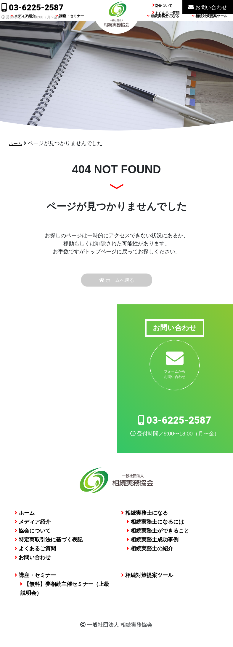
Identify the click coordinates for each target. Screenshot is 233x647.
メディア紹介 (23, 26)
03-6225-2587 (32, 7)
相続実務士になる (163, 26)
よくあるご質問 (167, 13)
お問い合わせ (207, 7)
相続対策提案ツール (209, 26)
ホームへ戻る (117, 282)
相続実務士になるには (155, 525)
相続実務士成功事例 (153, 543)
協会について (33, 534)
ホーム (17, 143)
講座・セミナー (70, 26)
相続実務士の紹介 (150, 552)
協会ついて (163, 6)
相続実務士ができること (158, 534)
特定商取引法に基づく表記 (49, 543)
